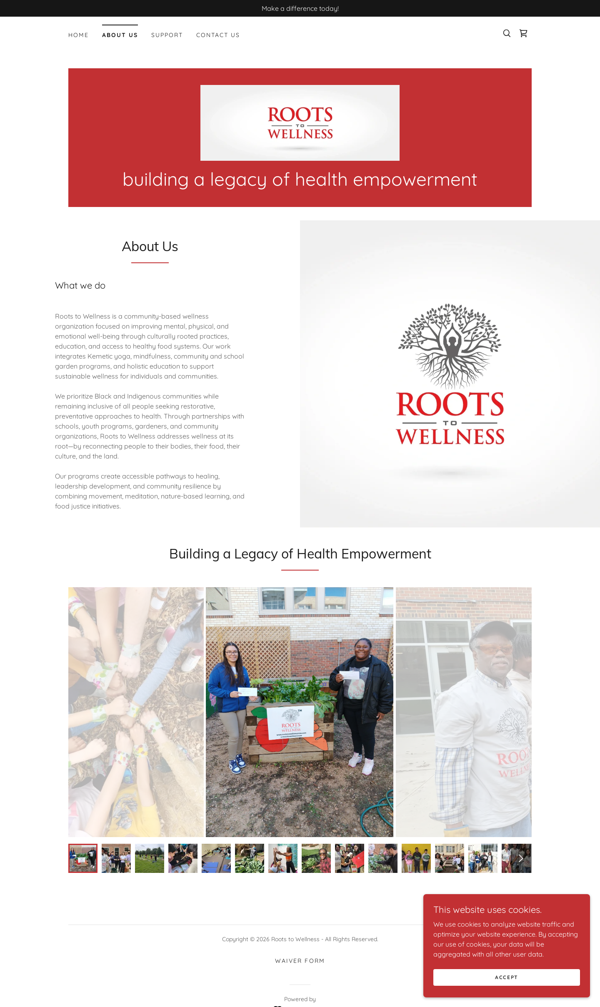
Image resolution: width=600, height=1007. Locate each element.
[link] (523, 33)
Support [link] (167, 35)
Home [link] (78, 35)
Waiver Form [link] (300, 961)
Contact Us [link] (218, 35)
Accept (506, 977)
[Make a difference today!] (300, 8)
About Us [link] (120, 35)
